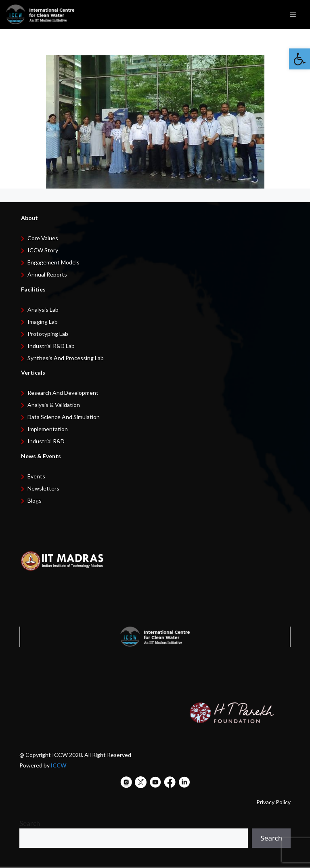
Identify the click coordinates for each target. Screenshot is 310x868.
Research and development (62, 392)
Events (36, 476)
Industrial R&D (46, 441)
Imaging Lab (42, 321)
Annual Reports (47, 274)
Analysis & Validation (53, 404)
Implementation (47, 429)
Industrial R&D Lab (51, 345)
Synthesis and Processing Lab (65, 357)
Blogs (34, 500)
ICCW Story (42, 250)
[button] (299, 58)
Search (29, 823)
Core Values (42, 238)
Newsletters (43, 488)
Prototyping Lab (47, 333)
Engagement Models (53, 262)
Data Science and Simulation (63, 416)
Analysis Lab (43, 309)
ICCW (59, 765)
